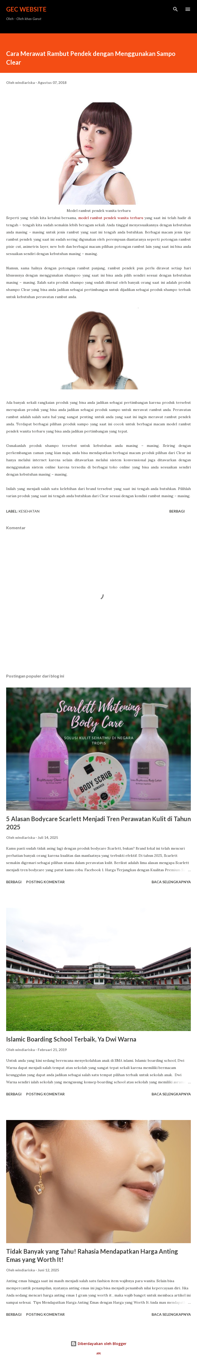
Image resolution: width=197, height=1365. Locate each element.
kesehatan (29, 511)
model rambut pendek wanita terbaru (110, 217)
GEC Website (26, 9)
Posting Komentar (45, 882)
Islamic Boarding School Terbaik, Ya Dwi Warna (71, 1039)
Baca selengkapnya (171, 882)
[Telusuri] (175, 9)
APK (98, 1353)
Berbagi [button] (177, 511)
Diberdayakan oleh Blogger (98, 1343)
